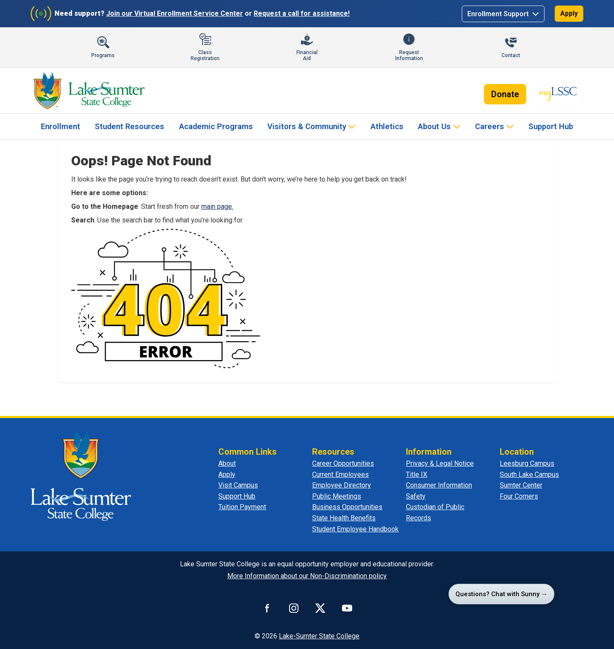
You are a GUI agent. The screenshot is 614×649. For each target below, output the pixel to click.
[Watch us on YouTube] (347, 608)
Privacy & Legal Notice (440, 463)
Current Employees (340, 474)
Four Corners (519, 496)
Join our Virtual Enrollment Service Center (174, 13)
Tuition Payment (242, 507)
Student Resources (129, 126)
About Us (434, 126)
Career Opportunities (343, 463)
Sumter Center (521, 485)
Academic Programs (216, 126)
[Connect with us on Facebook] (267, 608)
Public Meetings (336, 496)
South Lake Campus (529, 474)
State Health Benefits (344, 518)
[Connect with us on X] (320, 608)
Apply (569, 13)
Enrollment (60, 126)
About (227, 463)
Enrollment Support (498, 14)
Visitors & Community (306, 126)
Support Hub (550, 126)
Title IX (416, 474)
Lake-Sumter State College (319, 636)
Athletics (387, 126)
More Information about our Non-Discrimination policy (307, 576)
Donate (505, 94)
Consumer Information (439, 485)
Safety (416, 496)
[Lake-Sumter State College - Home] (89, 91)
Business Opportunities (347, 507)
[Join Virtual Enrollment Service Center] (41, 13)
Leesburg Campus (527, 463)
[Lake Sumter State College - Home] (81, 475)
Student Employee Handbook (355, 529)
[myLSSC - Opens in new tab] (558, 94)
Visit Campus (238, 485)
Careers (489, 126)
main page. (217, 206)
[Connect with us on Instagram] (293, 608)
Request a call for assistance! (302, 13)
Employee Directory (341, 485)
